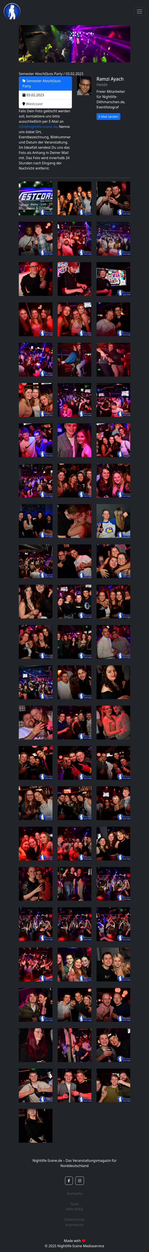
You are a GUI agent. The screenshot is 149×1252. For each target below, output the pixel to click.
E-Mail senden (108, 116)
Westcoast (32, 103)
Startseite (74, 1193)
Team (74, 1203)
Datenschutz (74, 1219)
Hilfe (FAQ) (74, 1209)
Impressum (74, 1224)
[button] (69, 1181)
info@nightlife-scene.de (38, 126)
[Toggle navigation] (139, 11)
